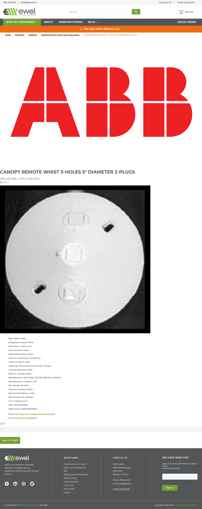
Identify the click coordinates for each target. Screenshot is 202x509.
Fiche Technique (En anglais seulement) (31, 414)
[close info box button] (195, 29)
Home (8, 35)
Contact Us (165, 2)
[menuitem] (22, 22)
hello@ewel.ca (29, 2)
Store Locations (185, 2)
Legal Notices (179, 505)
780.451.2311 (9, 2)
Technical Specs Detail (22, 418)
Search (136, 11)
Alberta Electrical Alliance (29, 505)
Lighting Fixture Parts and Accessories (60, 35)
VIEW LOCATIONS (121, 489)
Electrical (19, 35)
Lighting (33, 35)
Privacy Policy (191, 505)
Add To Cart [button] (10, 440)
